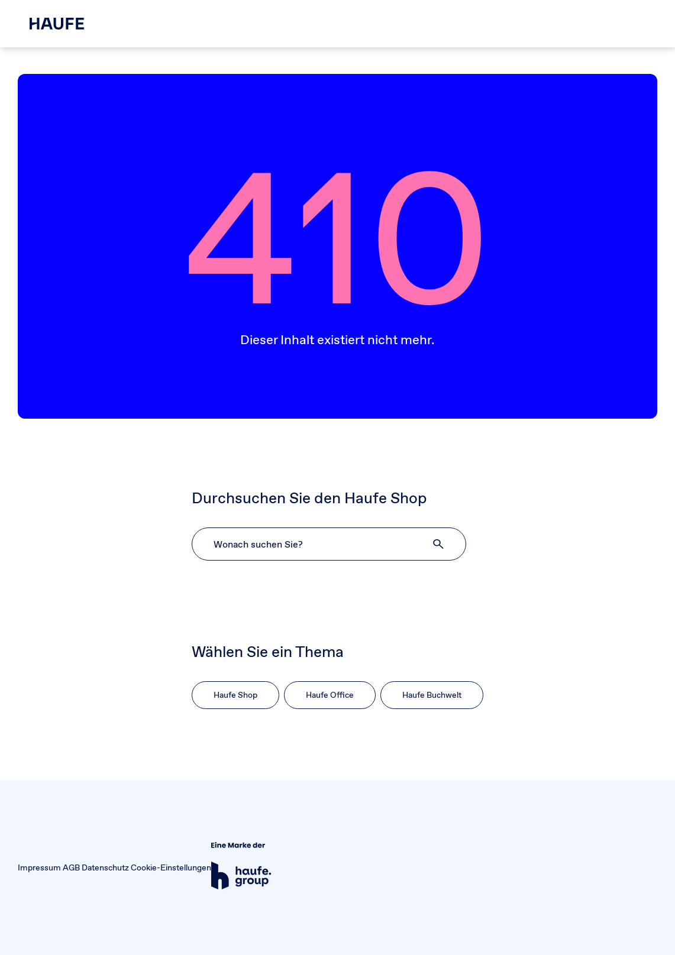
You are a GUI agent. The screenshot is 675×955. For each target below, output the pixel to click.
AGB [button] (71, 867)
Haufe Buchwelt (431, 695)
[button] (439, 544)
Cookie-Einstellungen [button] (171, 867)
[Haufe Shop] (57, 23)
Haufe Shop (235, 695)
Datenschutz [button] (105, 867)
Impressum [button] (39, 867)
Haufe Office (330, 695)
